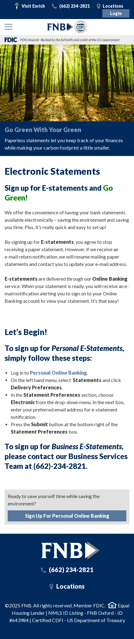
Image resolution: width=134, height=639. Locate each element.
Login (116, 13)
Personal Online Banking (58, 373)
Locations (113, 6)
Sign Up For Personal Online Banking (67, 516)
